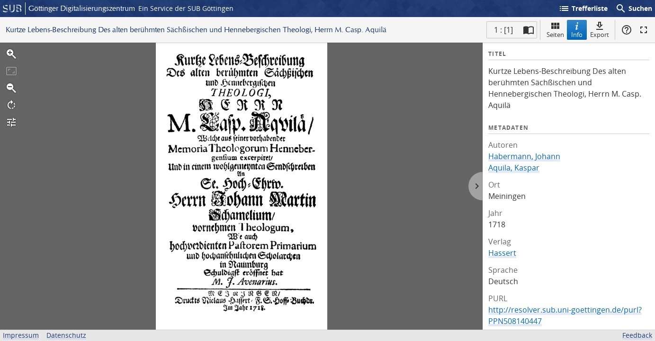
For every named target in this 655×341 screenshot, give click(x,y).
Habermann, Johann (524, 156)
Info (577, 29)
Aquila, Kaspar (513, 167)
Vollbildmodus (643, 30)
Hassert (502, 253)
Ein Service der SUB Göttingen (185, 8)
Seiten (555, 29)
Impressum (21, 335)
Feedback (637, 335)
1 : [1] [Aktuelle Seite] (503, 30)
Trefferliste (583, 8)
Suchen (633, 8)
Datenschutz (66, 335)
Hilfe (626, 30)
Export (599, 29)
